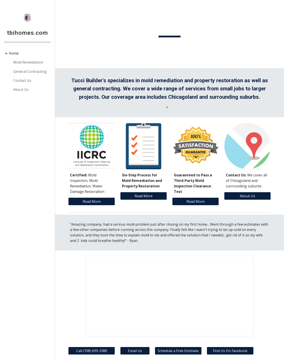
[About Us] (247, 196)
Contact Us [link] (22, 80)
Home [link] (14, 53)
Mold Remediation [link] (28, 62)
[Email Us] (134, 351)
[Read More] (91, 201)
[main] (169, 34)
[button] (278, 6)
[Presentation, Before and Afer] (169, 296)
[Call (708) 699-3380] (91, 351)
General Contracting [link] (30, 71)
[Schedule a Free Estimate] (178, 351)
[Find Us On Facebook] (230, 351)
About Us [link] (21, 89)
